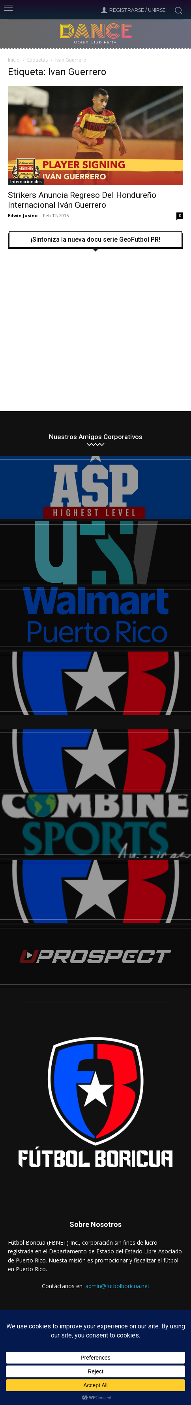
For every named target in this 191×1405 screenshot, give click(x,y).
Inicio (14, 59)
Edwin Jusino (22, 215)
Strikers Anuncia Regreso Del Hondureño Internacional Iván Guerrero (82, 200)
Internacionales (26, 181)
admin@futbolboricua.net (117, 1286)
